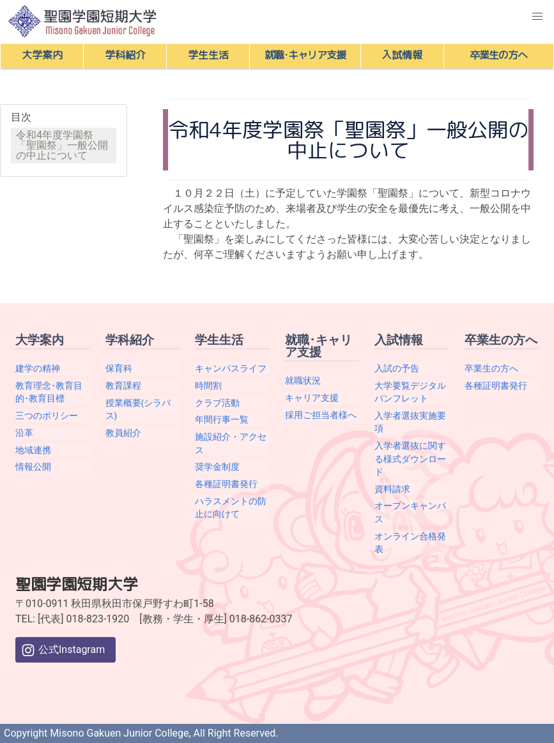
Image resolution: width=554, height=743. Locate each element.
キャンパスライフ (230, 368)
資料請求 (392, 489)
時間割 (208, 385)
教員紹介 (123, 433)
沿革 (24, 433)
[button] (537, 16)
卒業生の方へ (491, 368)
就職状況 (303, 380)
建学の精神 (37, 368)
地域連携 (33, 450)
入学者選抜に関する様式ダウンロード (410, 458)
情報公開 (33, 467)
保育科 (118, 368)
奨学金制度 (217, 467)
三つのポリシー (46, 415)
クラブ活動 (217, 403)
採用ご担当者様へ (321, 415)
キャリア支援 (312, 398)
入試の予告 (396, 368)
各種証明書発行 (226, 484)
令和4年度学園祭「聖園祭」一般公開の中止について (62, 145)
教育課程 (123, 385)
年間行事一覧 (222, 419)
